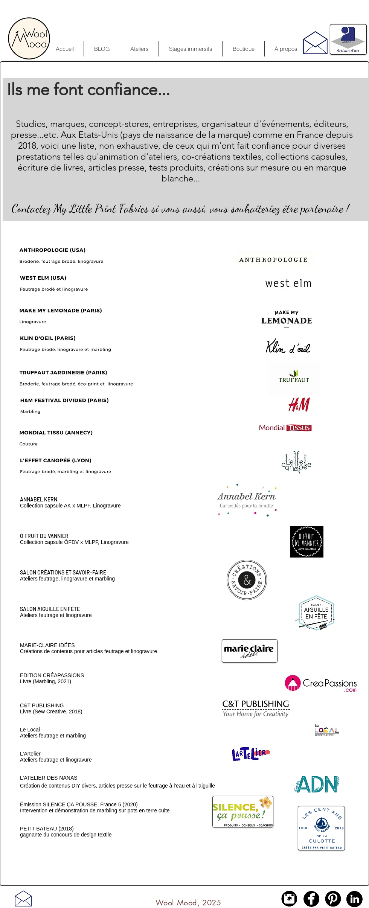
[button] (190, 48)
